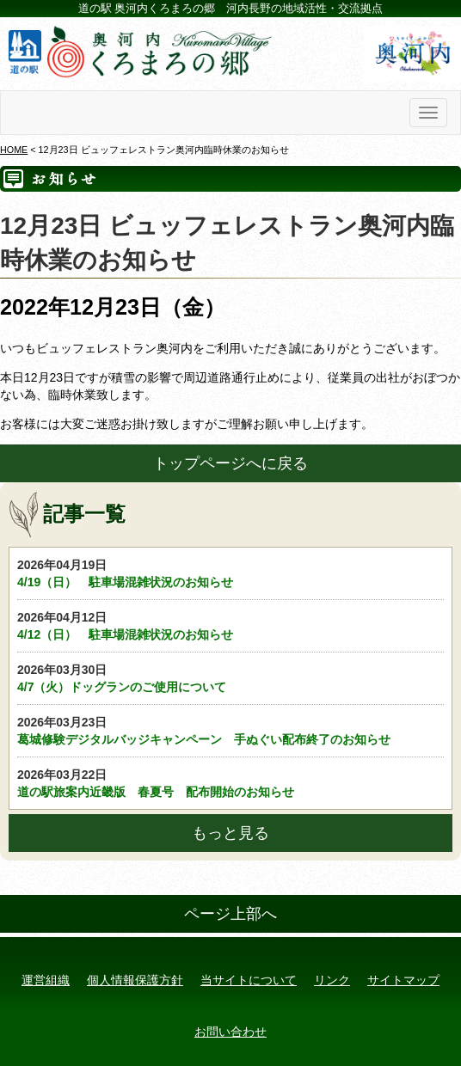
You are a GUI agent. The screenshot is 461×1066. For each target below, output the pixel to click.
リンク (332, 980)
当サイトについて (248, 980)
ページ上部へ (230, 913)
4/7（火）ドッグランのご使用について (230, 677)
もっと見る (230, 833)
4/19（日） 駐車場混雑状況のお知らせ (230, 572)
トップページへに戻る (230, 463)
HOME (14, 149)
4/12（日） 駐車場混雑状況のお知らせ (230, 625)
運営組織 (46, 980)
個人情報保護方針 (135, 980)
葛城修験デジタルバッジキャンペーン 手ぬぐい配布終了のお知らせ (230, 730)
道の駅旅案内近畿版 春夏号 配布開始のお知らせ (230, 782)
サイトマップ (403, 980)
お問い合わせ (230, 1031)
